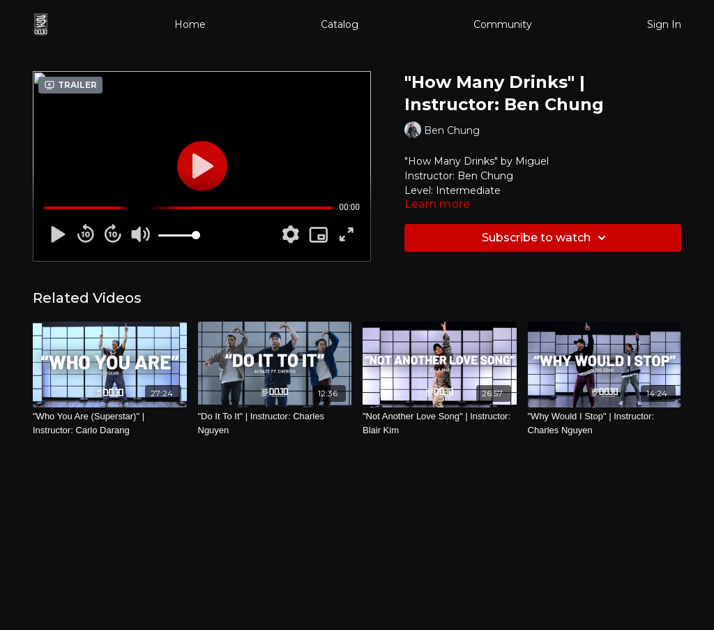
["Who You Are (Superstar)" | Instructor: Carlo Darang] (110, 423)
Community (502, 24)
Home (190, 24)
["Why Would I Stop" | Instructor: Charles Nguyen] (605, 423)
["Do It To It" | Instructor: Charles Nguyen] (275, 423)
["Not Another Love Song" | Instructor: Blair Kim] (440, 423)
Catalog (339, 24)
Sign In (664, 24)
